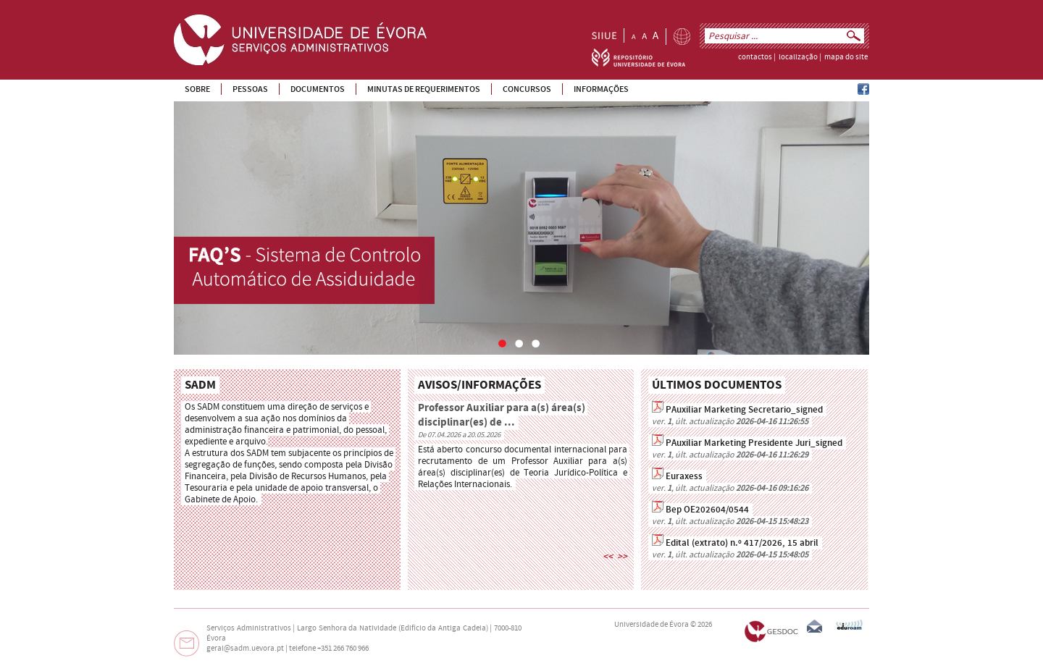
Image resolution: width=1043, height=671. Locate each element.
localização (798, 57)
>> (622, 556)
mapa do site (846, 57)
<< (608, 556)
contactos (755, 57)
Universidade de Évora (651, 625)
